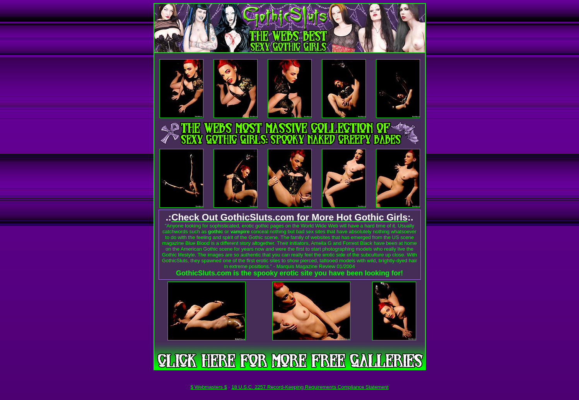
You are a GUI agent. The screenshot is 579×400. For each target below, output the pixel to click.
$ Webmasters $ (208, 387)
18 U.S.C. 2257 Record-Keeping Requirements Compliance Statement (309, 387)
